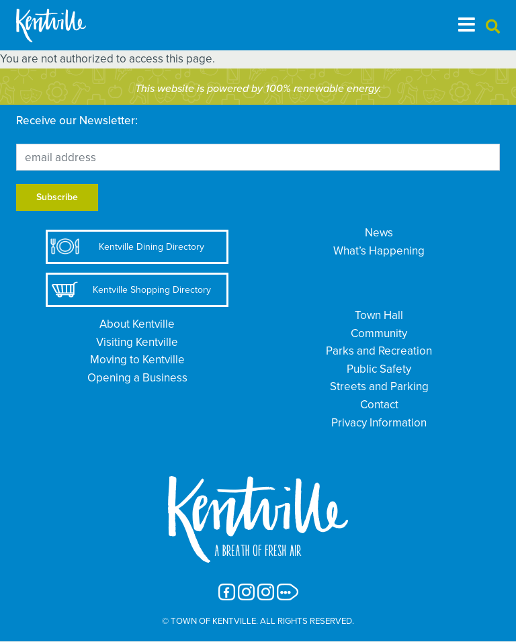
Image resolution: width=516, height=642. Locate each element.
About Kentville (137, 324)
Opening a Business (137, 377)
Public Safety (379, 369)
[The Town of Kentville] (67, 25)
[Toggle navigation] (466, 25)
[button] (493, 27)
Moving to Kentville (137, 359)
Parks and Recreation (379, 350)
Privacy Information (379, 422)
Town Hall (379, 315)
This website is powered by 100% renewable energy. (258, 88)
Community (379, 333)
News (379, 232)
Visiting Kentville (137, 342)
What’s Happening (379, 250)
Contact (379, 404)
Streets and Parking (379, 386)
